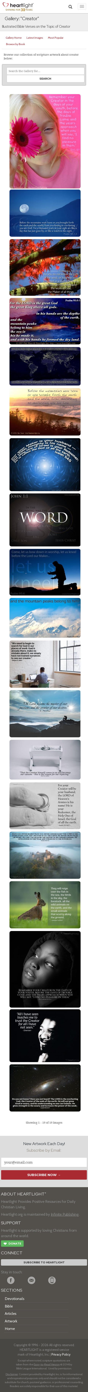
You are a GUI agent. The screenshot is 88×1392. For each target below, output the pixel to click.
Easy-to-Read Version (47, 1364)
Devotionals (14, 1298)
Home (10, 1328)
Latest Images (35, 37)
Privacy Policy (61, 1354)
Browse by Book (15, 44)
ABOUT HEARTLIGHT (23, 1194)
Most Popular (55, 37)
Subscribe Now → (44, 1175)
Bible (9, 1306)
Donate (12, 1244)
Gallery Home (14, 37)
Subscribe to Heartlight (44, 1262)
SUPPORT (11, 1223)
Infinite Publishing (65, 1214)
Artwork (11, 1321)
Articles (10, 1313)
